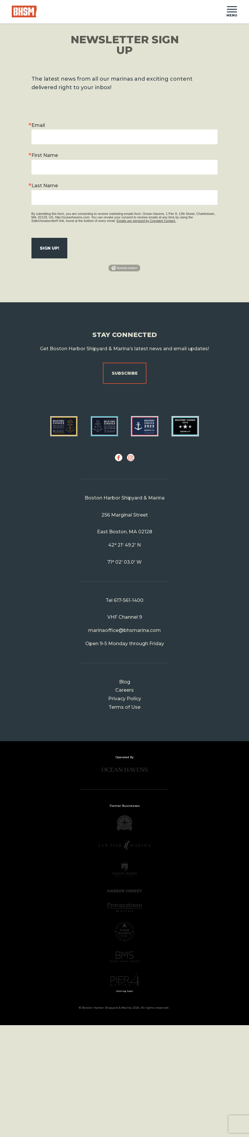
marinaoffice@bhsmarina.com (124, 630)
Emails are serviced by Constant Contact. (146, 221)
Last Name (44, 185)
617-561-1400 (128, 600)
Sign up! (49, 248)
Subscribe (125, 373)
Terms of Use (124, 707)
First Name (44, 155)
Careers (124, 690)
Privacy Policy (124, 698)
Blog (124, 682)
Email (38, 125)
